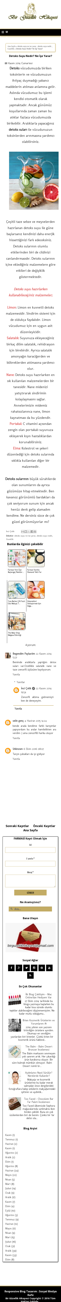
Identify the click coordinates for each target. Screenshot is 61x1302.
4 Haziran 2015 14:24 (36, 720)
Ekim (8, 1161)
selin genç (18, 720)
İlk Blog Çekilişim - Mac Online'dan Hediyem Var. (38, 996)
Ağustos (9, 1152)
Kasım (8, 1135)
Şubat (8, 1188)
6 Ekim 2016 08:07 (34, 748)
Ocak (8, 1192)
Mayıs (8, 1175)
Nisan (8, 1179)
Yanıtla (16, 674)
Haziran (9, 1143)
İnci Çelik (26, 688)
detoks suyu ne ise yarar (26, 46)
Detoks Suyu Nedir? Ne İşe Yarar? (30, 56)
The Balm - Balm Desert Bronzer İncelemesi (38, 1048)
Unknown (18, 748)
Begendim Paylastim (24, 653)
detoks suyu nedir (44, 46)
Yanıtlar (21, 682)
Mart (8, 1184)
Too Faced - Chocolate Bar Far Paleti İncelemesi (38, 1100)
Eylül (8, 1210)
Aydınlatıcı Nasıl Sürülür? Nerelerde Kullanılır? (38, 1074)
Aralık (8, 1157)
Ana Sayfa (11, 46)
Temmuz (10, 1139)
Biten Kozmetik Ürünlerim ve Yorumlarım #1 (39, 1022)
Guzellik (10, 49)
